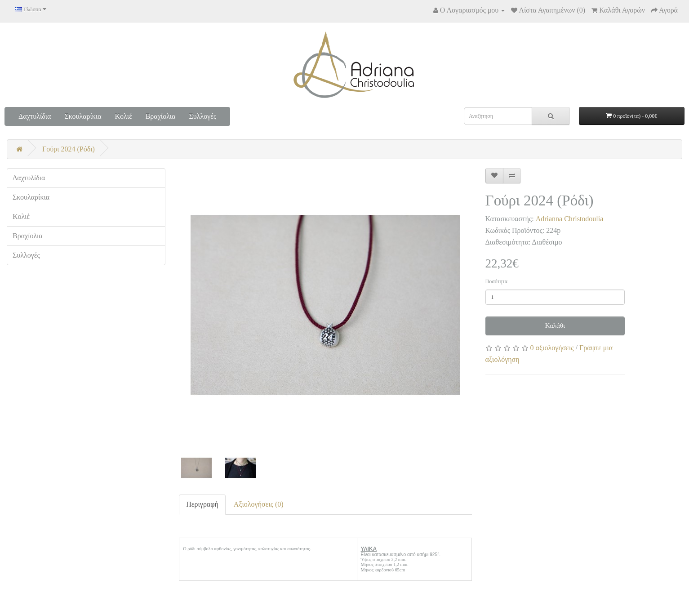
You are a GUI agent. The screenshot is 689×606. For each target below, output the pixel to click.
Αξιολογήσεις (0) (259, 504)
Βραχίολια (161, 116)
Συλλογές (202, 116)
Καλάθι (555, 325)
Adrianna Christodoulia (570, 219)
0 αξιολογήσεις (552, 348)
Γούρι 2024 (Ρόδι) (68, 149)
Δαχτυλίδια (34, 116)
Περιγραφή (202, 504)
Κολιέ (123, 116)
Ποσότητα (496, 281)
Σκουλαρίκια (82, 116)
